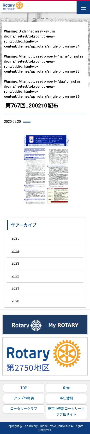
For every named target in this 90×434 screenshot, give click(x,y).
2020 (15, 301)
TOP (23, 388)
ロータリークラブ (23, 409)
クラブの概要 (24, 398)
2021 (15, 288)
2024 (15, 251)
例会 (66, 388)
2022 (15, 276)
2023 (15, 263)
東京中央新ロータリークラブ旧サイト (66, 411)
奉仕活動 (66, 398)
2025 (15, 238)
